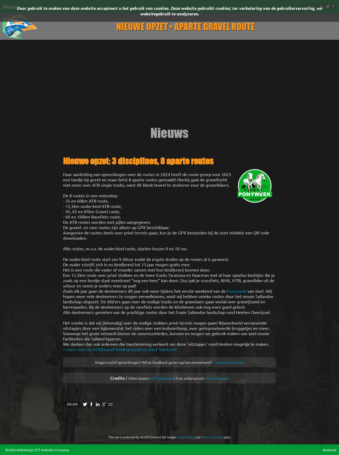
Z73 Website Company (52, 450)
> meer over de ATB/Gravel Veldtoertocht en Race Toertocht (120, 349)
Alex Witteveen (217, 378)
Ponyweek (236, 291)
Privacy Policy (186, 437)
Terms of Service (211, 437)
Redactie (329, 450)
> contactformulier (228, 362)
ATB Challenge (162, 378)
